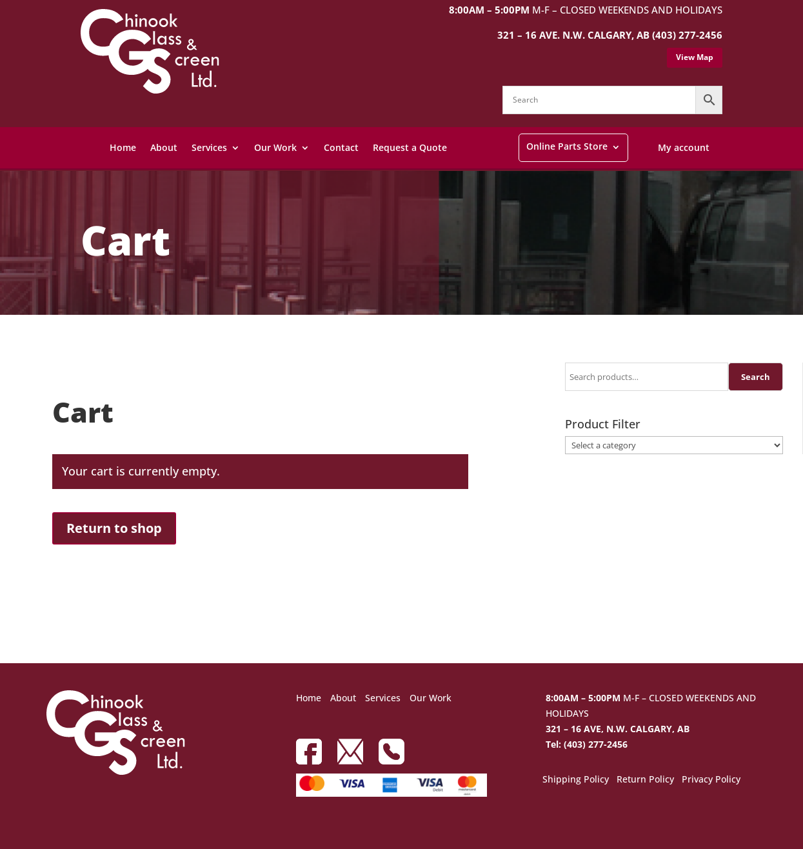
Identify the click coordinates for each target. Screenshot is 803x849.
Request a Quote (410, 147)
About (163, 147)
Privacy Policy (711, 780)
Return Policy (645, 780)
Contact (341, 147)
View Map (694, 57)
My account (683, 147)
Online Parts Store (567, 146)
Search (755, 377)
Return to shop (114, 528)
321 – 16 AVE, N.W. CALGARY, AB (617, 729)
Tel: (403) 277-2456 (587, 744)
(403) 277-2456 (687, 34)
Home (123, 147)
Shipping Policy (575, 780)
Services (209, 147)
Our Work (275, 147)
